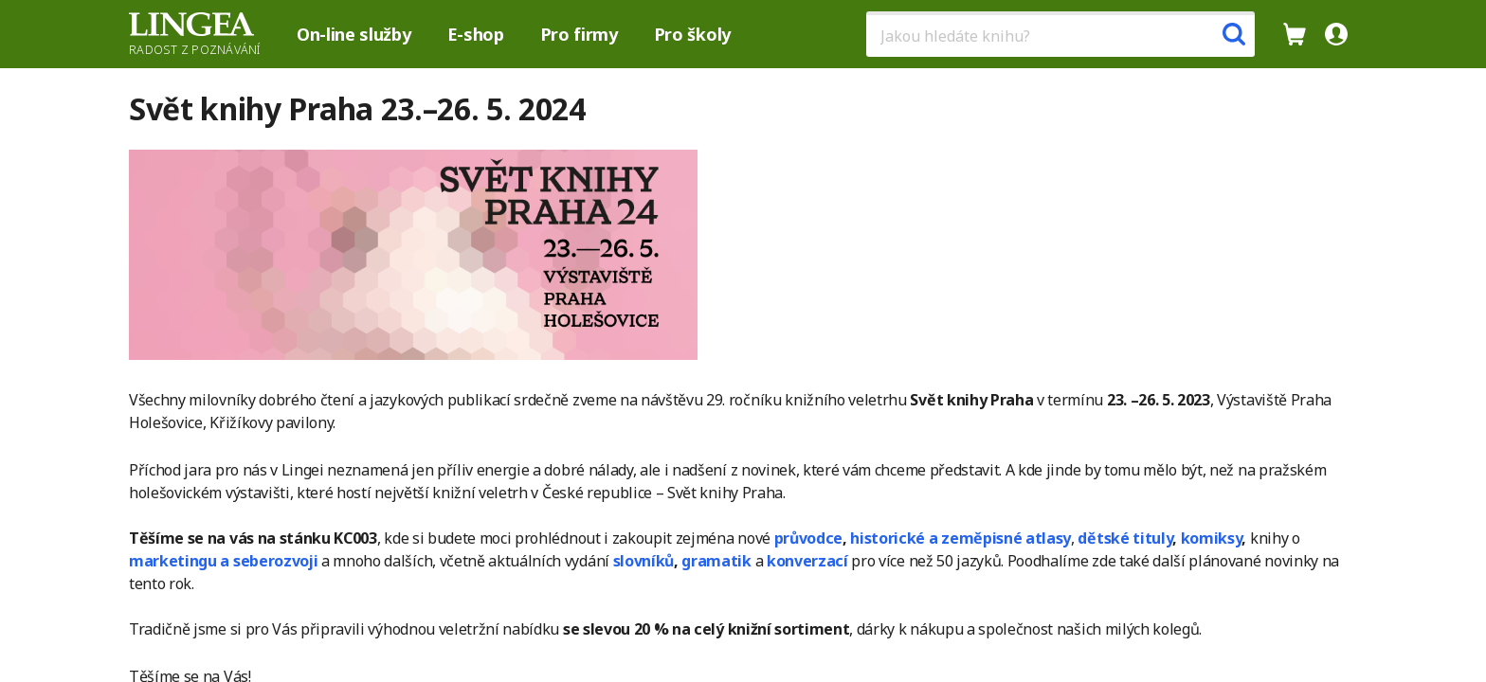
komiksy (1211, 538)
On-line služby (354, 34)
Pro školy (692, 34)
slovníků (643, 560)
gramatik (716, 560)
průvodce (808, 538)
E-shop (475, 34)
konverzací (807, 560)
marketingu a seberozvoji (223, 560)
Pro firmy (579, 34)
